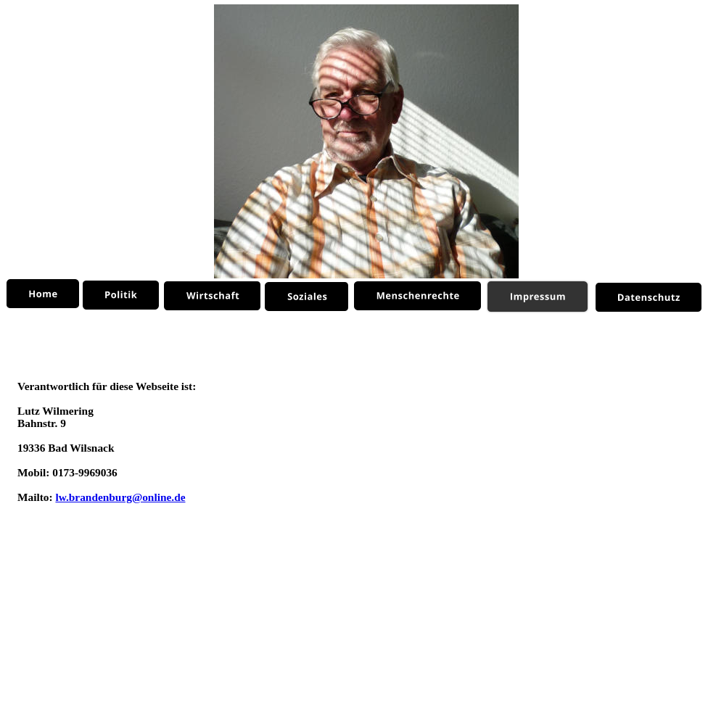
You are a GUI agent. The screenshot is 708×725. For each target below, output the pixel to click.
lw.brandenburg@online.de (120, 497)
